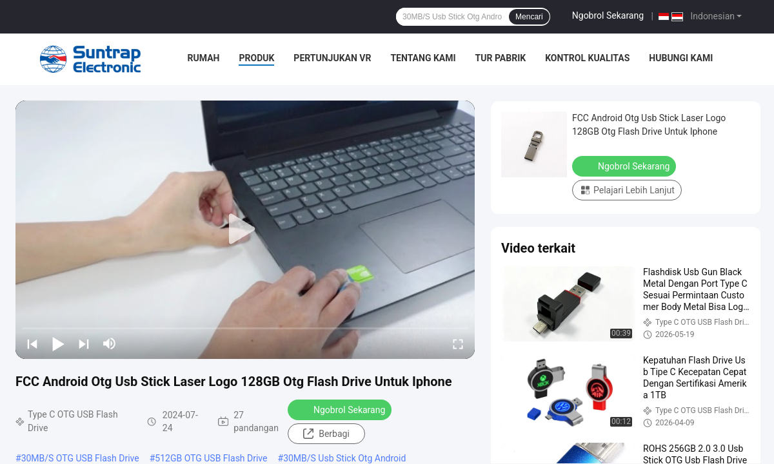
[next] (84, 343)
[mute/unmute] (110, 343)
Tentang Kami (422, 58)
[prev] (32, 343)
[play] (245, 229)
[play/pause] (58, 343)
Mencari (529, 16)
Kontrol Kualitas (587, 58)
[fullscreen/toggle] (458, 343)
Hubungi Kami (681, 58)
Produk (256, 58)
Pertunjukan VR (332, 58)
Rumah (204, 58)
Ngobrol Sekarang (608, 15)
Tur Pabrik (500, 58)
